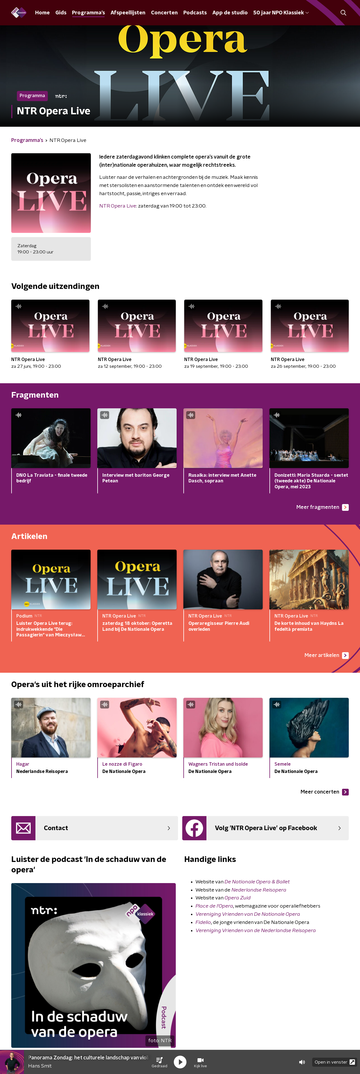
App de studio (230, 12)
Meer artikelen (327, 655)
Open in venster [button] (335, 1062)
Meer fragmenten (322, 507)
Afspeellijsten (128, 12)
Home (42, 12)
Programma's (88, 12)
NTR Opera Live (117, 206)
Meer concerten (325, 792)
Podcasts (195, 12)
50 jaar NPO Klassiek (281, 12)
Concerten (164, 12)
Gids (60, 12)
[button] (159, 1062)
